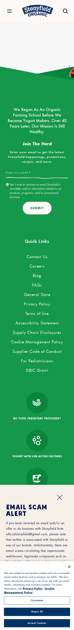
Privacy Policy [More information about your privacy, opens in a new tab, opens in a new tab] (33, 589)
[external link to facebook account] (13, 541)
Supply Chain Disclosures (37, 331)
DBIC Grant (37, 369)
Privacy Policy (37, 303)
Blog (37, 275)
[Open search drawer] (65, 11)
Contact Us (37, 256)
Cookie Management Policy (37, 341)
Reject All (37, 613)
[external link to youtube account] (60, 542)
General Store (37, 294)
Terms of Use (37, 313)
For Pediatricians (37, 360)
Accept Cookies (37, 624)
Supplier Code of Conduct (37, 350)
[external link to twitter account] (25, 542)
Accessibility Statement (37, 322)
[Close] (69, 568)
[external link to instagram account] (48, 541)
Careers (37, 265)
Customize (37, 601)
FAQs (37, 284)
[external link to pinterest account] (37, 541)
